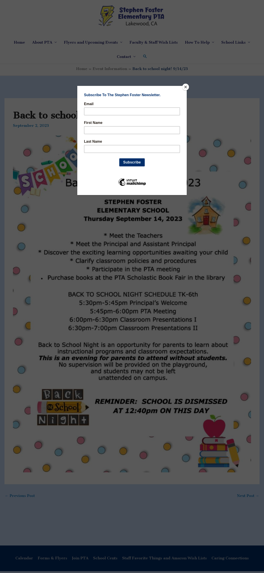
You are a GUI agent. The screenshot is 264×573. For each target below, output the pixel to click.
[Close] (185, 87)
